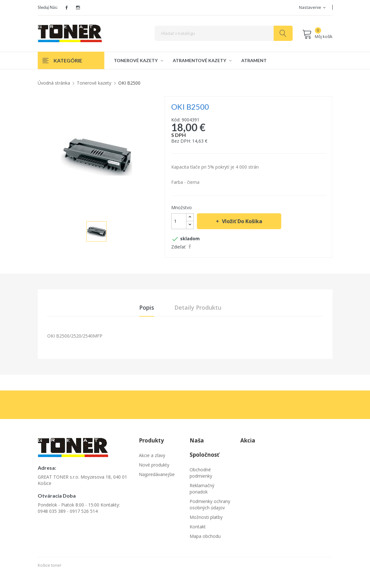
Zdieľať (190, 246)
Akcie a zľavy (152, 456)
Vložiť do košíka (241, 221)
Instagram (78, 7)
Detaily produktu (197, 307)
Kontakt (198, 527)
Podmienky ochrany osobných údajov (210, 505)
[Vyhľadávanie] (224, 33)
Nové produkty (154, 465)
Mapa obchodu (205, 536)
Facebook (66, 7)
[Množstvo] (178, 221)
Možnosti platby (206, 517)
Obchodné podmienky (201, 473)
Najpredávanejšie (157, 475)
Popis (146, 307)
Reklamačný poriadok (202, 489)
